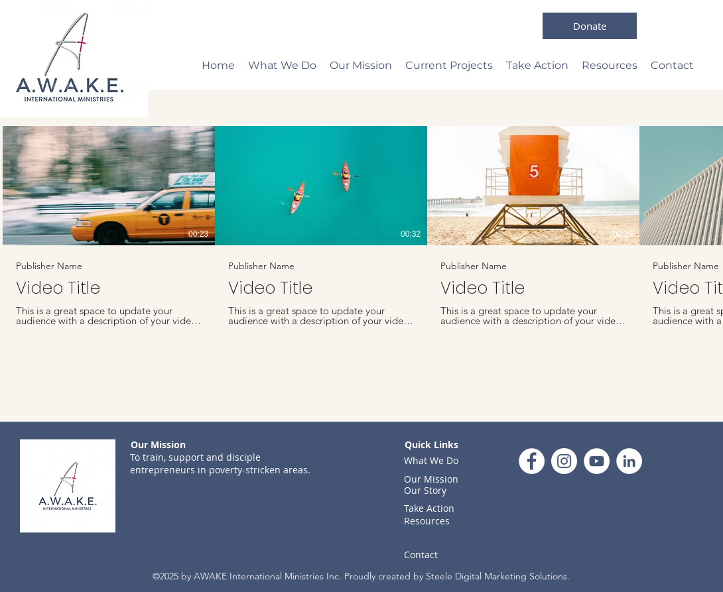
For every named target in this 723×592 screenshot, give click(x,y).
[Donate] (590, 26)
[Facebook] (532, 461)
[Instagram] (564, 461)
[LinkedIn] (629, 461)
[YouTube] (597, 461)
